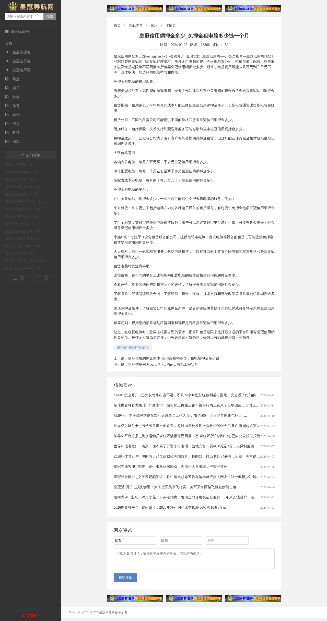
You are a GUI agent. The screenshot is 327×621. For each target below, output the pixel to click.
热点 (12, 79)
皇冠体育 (136, 25)
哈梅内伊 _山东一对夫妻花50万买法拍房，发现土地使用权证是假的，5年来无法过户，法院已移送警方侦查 (198, 497)
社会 (12, 97)
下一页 (42, 278)
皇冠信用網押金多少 (133, 348)
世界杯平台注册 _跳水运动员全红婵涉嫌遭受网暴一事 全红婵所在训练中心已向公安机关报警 (187, 436)
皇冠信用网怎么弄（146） (22, 216)
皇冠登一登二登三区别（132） (25, 261)
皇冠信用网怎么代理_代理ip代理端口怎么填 (162, 364)
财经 (12, 115)
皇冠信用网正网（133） (21, 253)
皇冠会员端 (17, 61)
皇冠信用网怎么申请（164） (24, 187)
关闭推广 (33, 616)
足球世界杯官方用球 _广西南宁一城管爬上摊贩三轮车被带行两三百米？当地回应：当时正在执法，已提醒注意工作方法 (208, 405)
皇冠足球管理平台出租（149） (25, 202)
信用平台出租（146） (19, 224)
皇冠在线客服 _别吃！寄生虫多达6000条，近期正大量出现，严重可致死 (170, 467)
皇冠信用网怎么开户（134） (24, 246)
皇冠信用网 (17, 70)
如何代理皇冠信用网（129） (24, 268)
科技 (12, 133)
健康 (12, 124)
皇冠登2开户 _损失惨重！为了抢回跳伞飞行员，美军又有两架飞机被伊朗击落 (175, 487)
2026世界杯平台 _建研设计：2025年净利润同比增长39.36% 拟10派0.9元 (170, 507)
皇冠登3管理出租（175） (22, 172)
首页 (8, 43)
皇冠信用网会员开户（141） (24, 231)
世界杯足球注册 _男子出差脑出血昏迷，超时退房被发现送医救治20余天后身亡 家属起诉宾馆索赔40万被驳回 (199, 426)
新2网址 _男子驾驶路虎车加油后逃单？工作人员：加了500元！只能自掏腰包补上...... (180, 415)
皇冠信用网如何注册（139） (24, 239)
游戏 (12, 142)
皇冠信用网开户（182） (21, 164)
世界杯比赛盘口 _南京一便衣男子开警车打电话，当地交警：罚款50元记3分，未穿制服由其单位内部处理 (196, 446)
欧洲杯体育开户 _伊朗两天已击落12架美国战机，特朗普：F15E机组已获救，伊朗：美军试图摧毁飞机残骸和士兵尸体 (206, 456)
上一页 (18, 278)
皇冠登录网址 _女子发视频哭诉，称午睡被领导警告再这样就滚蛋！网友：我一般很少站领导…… (190, 477)
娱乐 (12, 88)
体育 (12, 106)
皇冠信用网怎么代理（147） (24, 209)
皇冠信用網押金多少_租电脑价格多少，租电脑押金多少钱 (173, 358)
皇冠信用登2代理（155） (22, 194)
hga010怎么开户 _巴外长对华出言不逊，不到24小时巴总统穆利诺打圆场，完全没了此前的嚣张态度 (192, 395)
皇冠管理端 (17, 52)
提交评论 (125, 580)
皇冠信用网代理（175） (21, 179)
